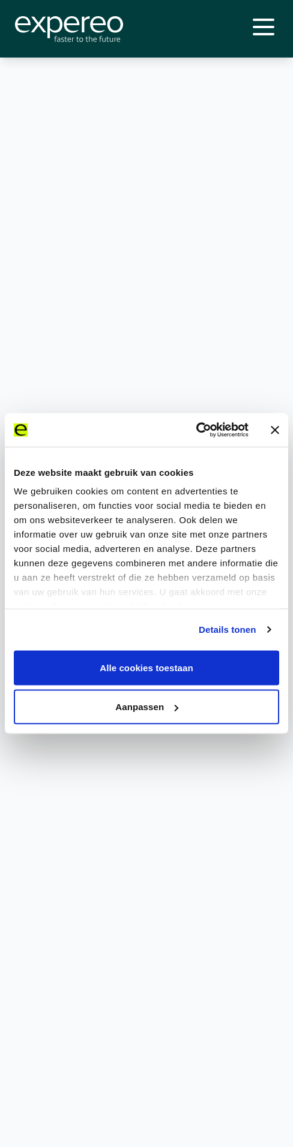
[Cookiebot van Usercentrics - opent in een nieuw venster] (196, 430)
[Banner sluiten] (275, 429)
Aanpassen (146, 707)
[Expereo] (69, 29)
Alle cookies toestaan (146, 667)
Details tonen (227, 629)
